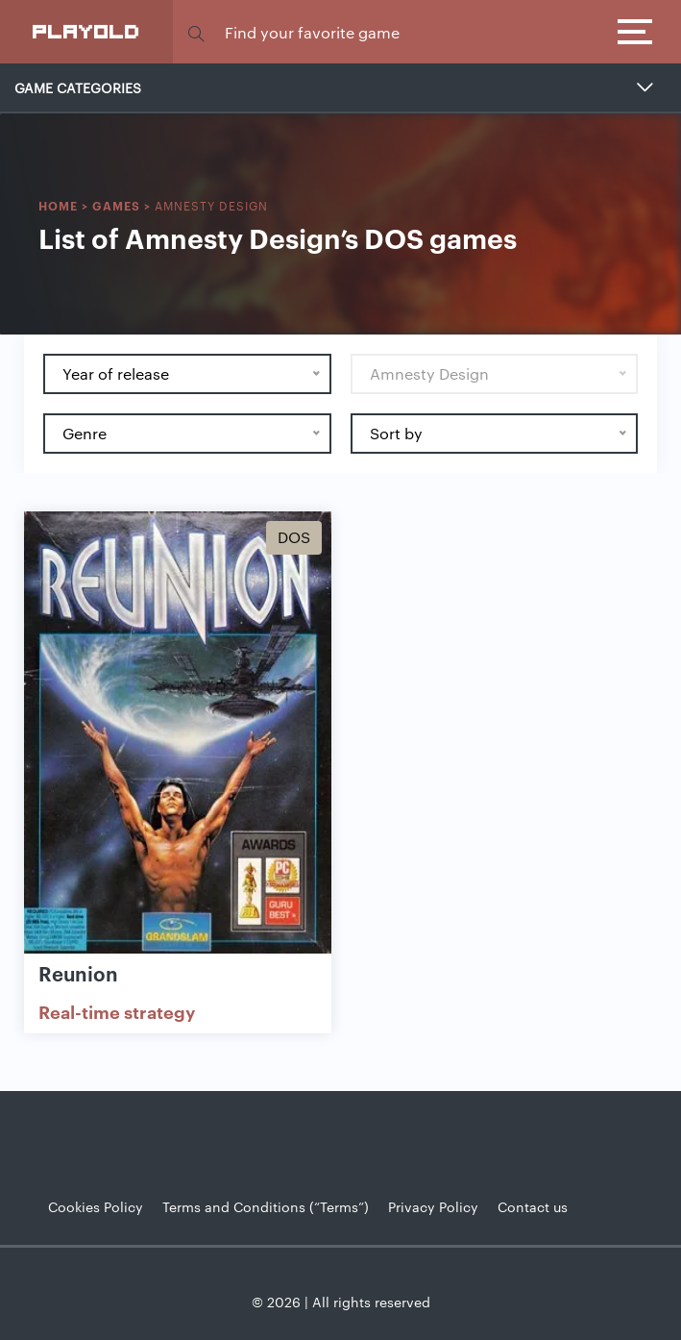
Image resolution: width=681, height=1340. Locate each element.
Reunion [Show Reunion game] (78, 972)
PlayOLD (86, 30)
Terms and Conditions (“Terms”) (265, 1206)
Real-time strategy (116, 1011)
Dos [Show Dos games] (294, 537)
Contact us (533, 1206)
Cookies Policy (95, 1206)
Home (58, 205)
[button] (195, 32)
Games (116, 205)
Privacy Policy (433, 1206)
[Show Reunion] (177, 733)
